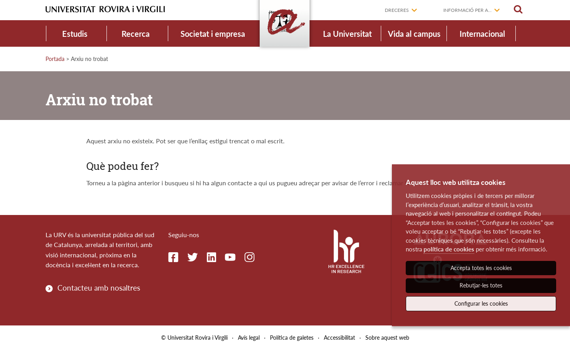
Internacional (482, 33)
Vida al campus (414, 33)
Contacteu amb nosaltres (98, 287)
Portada (55, 58)
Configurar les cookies (481, 303)
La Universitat (347, 33)
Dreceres (397, 10)
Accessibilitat (339, 337)
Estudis (74, 33)
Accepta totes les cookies (481, 267)
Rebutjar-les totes (481, 285)
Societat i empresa (212, 33)
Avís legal (249, 337)
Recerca (136, 33)
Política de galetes (292, 337)
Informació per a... (467, 10)
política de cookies (449, 249)
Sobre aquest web (387, 337)
